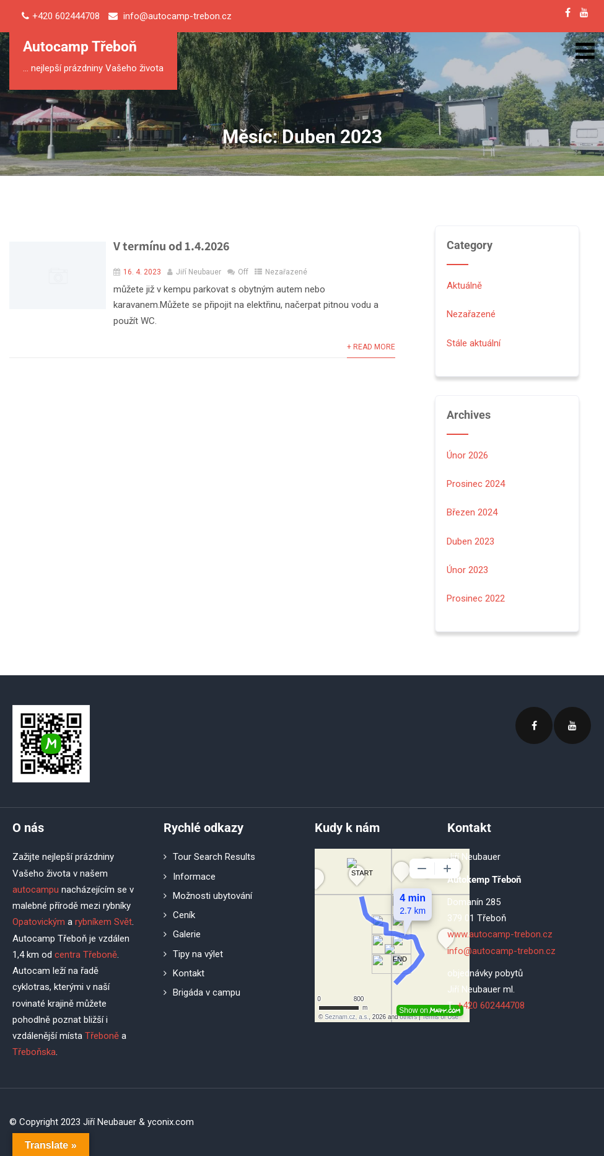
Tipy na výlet (198, 954)
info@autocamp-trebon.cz (501, 951)
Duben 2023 (470, 541)
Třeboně (102, 1035)
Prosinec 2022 (476, 598)
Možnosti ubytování (212, 895)
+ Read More (371, 347)
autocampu (35, 889)
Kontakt (188, 973)
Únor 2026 (467, 455)
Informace (194, 876)
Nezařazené (286, 272)
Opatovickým (38, 921)
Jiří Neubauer (198, 272)
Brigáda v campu (206, 992)
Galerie (187, 934)
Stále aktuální (474, 343)
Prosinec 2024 (476, 483)
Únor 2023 (467, 570)
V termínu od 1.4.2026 (171, 246)
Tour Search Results (214, 856)
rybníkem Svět (103, 921)
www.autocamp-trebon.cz (500, 934)
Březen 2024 (472, 512)
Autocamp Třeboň (80, 46)
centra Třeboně (86, 954)
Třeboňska (34, 1051)
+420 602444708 (491, 1005)
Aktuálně (464, 285)
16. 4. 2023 (142, 272)
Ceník (184, 915)
